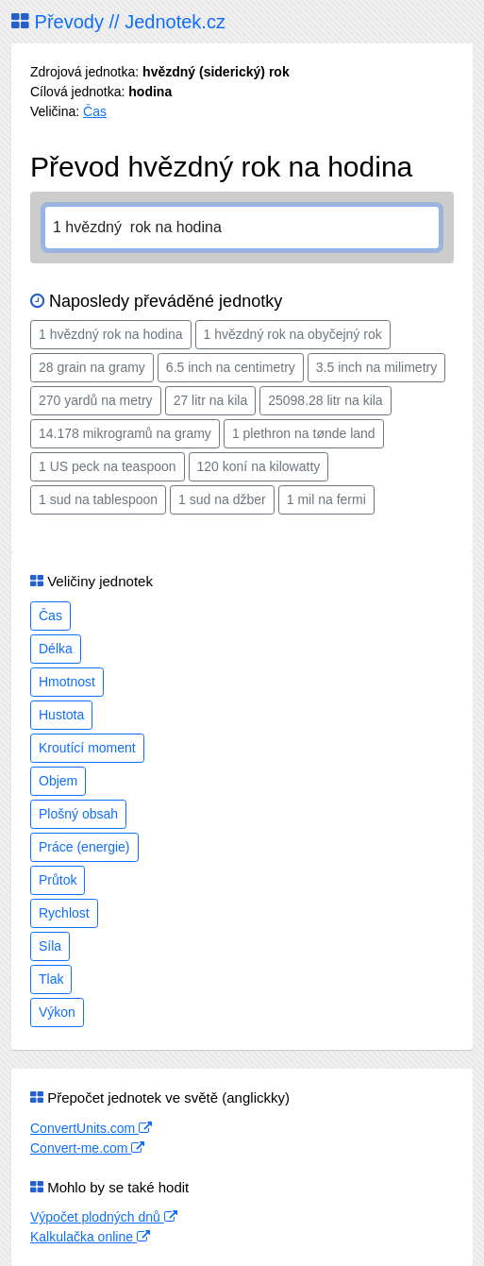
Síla (50, 946)
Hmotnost (67, 681)
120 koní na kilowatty (259, 466)
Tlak (51, 979)
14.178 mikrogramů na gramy (125, 433)
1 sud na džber (222, 499)
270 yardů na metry (96, 400)
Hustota (61, 714)
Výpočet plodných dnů (103, 1216)
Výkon (57, 1012)
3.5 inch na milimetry (376, 367)
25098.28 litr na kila (325, 400)
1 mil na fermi (326, 499)
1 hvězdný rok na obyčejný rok (293, 334)
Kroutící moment (87, 747)
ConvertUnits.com (91, 1128)
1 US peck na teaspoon (107, 466)
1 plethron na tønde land (304, 433)
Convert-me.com (87, 1148)
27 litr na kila (211, 400)
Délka (56, 648)
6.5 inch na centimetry (230, 367)
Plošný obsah (78, 813)
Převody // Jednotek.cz (118, 21)
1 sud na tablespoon (98, 499)
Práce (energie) (84, 846)
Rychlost (64, 912)
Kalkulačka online (90, 1236)
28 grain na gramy (92, 367)
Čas (95, 111)
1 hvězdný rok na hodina (111, 334)
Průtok (57, 879)
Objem (58, 780)
